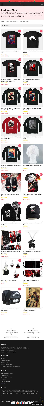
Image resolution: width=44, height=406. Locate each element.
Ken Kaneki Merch (24, 21)
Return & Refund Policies (6, 377)
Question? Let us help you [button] (37, 404)
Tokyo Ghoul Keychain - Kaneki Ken (9, 280)
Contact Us (3, 379)
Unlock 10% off (41, 400)
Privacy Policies (4, 362)
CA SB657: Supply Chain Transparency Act (10, 366)
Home (2, 21)
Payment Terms (4, 375)
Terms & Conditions (5, 360)
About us (3, 358)
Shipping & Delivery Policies (7, 373)
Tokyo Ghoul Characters (12, 21)
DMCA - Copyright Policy (6, 364)
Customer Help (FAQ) (5, 381)
